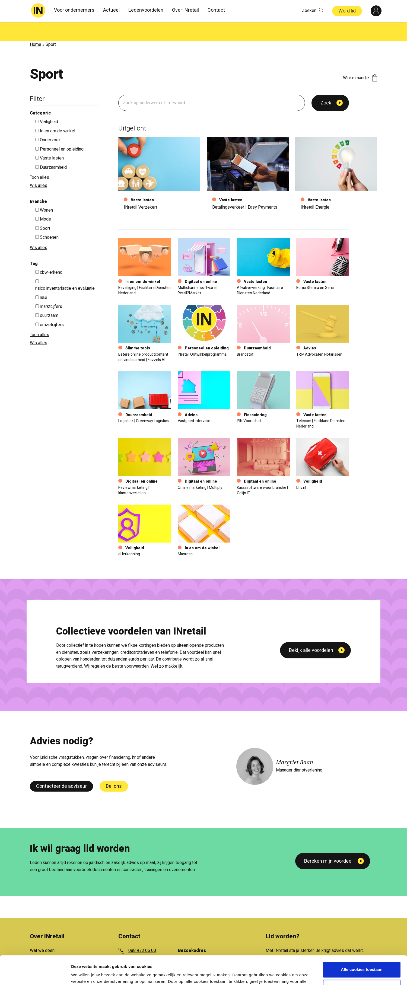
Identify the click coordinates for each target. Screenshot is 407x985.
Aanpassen (362, 958)
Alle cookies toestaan (361, 941)
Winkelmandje (360, 58)
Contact (216, 10)
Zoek (325, 83)
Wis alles (38, 166)
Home (35, 25)
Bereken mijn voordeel (328, 841)
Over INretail (185, 10)
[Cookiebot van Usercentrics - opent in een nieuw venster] (35, 974)
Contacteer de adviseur (61, 766)
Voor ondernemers (74, 10)
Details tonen (84, 974)
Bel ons (114, 766)
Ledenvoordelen (145, 10)
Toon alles (39, 158)
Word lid (347, 11)
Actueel (111, 10)
